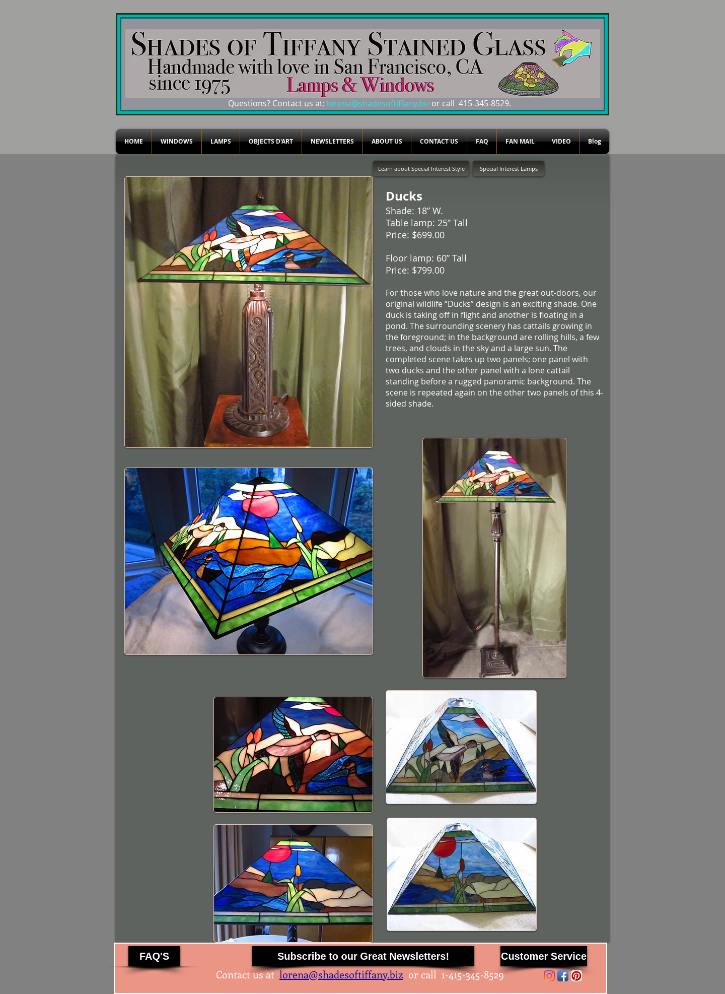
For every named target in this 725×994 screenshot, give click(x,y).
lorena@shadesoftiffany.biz (378, 103)
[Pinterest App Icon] (576, 975)
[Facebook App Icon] (562, 975)
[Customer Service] (543, 956)
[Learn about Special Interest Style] (421, 168)
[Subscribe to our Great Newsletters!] (363, 956)
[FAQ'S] (154, 956)
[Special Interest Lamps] (508, 168)
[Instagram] (549, 975)
